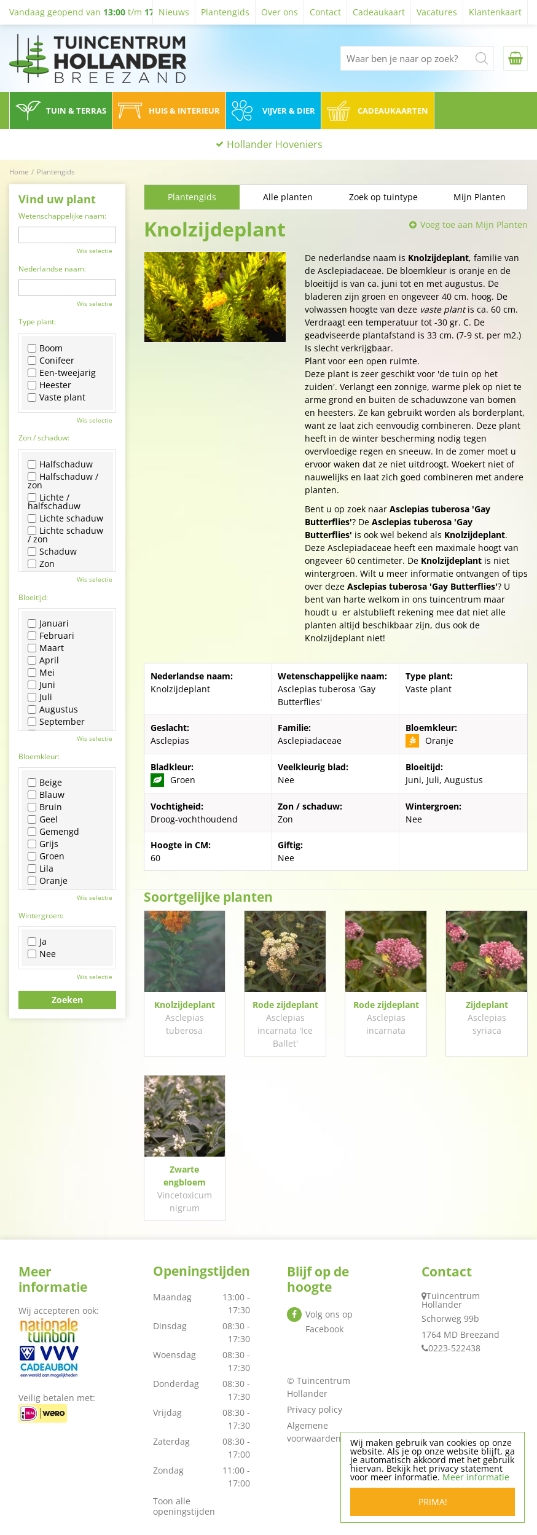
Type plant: (37, 321)
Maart (46, 648)
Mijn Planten (479, 197)
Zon (41, 564)
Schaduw (52, 551)
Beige (45, 782)
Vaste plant (56, 397)
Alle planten (288, 197)
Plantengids (192, 197)
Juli (40, 697)
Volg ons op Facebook (329, 1321)
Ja (37, 941)
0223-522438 (454, 1348)
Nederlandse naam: (52, 269)
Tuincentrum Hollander (450, 1300)
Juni (41, 685)
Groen (46, 856)
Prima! (432, 1501)
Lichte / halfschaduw (54, 501)
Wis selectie (94, 250)
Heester (49, 385)
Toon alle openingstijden (184, 1506)
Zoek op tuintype (383, 197)
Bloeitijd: (33, 597)
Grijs (43, 844)
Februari (51, 635)
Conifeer (51, 360)
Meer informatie (475, 1477)
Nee (42, 954)
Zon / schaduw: (43, 437)
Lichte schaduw (65, 518)
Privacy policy (314, 1409)
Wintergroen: (40, 915)
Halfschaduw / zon (63, 481)
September (56, 721)
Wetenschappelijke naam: (62, 216)
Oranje (48, 881)
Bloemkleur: (39, 756)
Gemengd (53, 831)
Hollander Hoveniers (275, 144)
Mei (41, 672)
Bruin (45, 807)
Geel (43, 819)
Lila (40, 868)
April (43, 660)
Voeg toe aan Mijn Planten (474, 224)
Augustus (53, 709)
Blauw (46, 795)
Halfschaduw (60, 464)
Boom (45, 348)
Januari (48, 623)
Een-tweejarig (62, 373)
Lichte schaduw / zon (65, 535)
